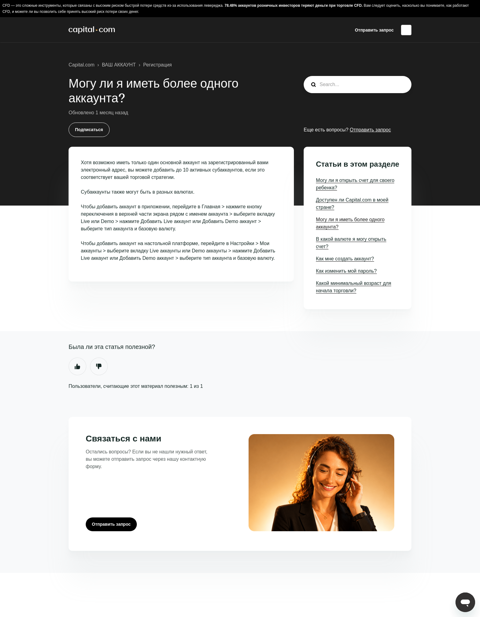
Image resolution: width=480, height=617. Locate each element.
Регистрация (157, 64)
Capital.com (81, 64)
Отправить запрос (374, 30)
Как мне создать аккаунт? (345, 258)
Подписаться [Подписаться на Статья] (89, 129)
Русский (406, 30)
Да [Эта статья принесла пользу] (77, 366)
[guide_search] (357, 84)
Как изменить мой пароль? (346, 271)
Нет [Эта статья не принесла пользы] (99, 366)
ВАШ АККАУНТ (119, 64)
